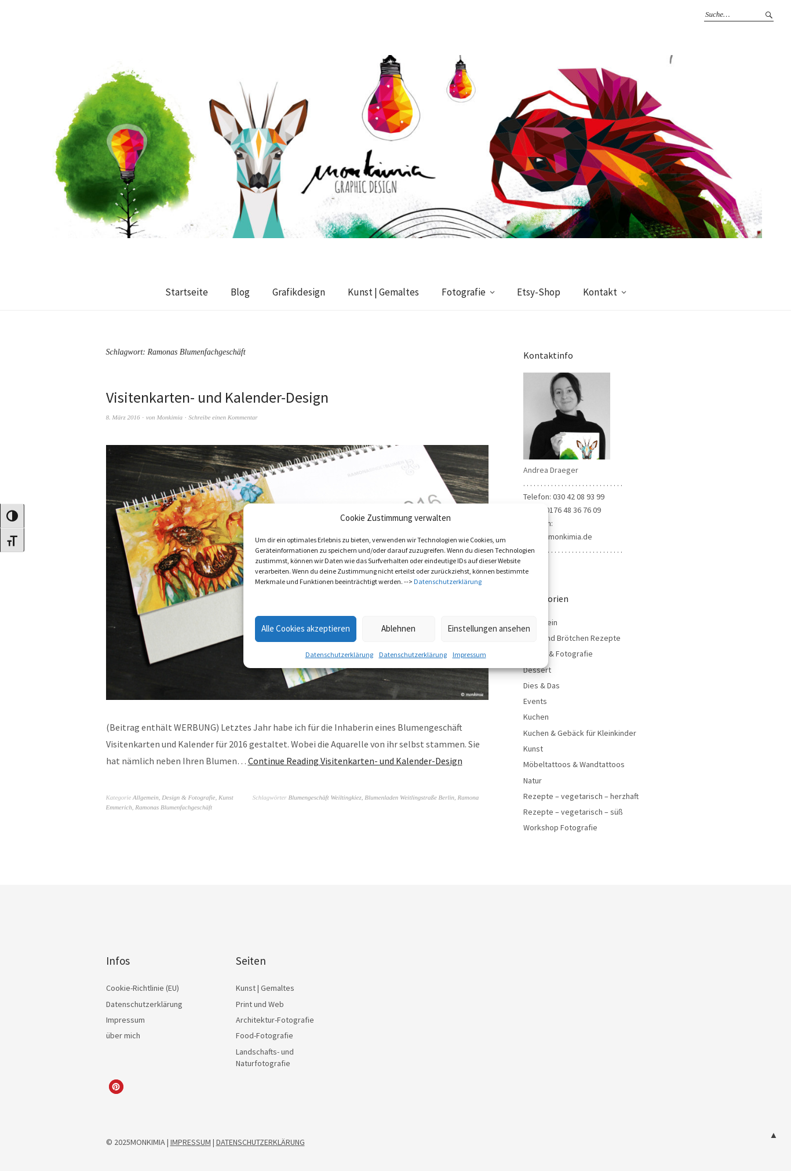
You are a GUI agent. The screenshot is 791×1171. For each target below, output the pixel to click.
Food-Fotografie (264, 1035)
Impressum (469, 654)
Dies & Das (541, 685)
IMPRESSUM (190, 1142)
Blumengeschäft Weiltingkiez (324, 797)
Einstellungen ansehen (488, 628)
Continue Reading (355, 761)
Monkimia (169, 417)
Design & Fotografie (188, 797)
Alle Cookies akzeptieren (305, 628)
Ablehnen (398, 628)
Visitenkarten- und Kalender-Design (217, 397)
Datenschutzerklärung (448, 581)
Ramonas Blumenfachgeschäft (173, 807)
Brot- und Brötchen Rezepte (572, 638)
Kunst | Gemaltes (383, 292)
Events (535, 701)
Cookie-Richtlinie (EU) (142, 988)
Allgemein (146, 797)
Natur (532, 780)
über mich (123, 1035)
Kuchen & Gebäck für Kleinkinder (579, 733)
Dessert (537, 670)
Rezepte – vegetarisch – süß (573, 812)
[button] (116, 1086)
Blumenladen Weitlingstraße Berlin (409, 797)
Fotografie (464, 292)
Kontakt (600, 292)
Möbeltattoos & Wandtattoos (574, 764)
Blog (240, 292)
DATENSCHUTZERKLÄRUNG (260, 1142)
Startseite (186, 292)
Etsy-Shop (538, 292)
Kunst (226, 797)
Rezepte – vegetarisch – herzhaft (581, 796)
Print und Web (260, 1004)
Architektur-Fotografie (275, 1020)
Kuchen (536, 717)
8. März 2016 (123, 417)
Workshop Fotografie (560, 827)
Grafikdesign (298, 292)
